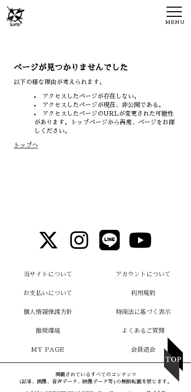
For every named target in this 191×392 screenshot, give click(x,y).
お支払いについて (47, 293)
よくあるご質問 (143, 331)
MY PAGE (47, 350)
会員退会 (143, 350)
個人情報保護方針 (47, 312)
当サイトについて (47, 274)
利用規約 (143, 293)
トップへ (26, 145)
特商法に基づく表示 (143, 312)
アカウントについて (143, 274)
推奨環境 (48, 331)
